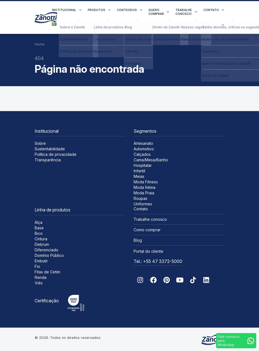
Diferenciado (46, 249)
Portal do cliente (148, 251)
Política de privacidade (55, 154)
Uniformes (143, 204)
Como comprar (147, 229)
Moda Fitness (146, 181)
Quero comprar (156, 12)
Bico (39, 233)
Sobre (40, 143)
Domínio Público (49, 255)
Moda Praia (144, 193)
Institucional (64, 10)
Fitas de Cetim (47, 272)
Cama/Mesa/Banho (151, 159)
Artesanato (143, 143)
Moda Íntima (144, 187)
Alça (38, 222)
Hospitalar (143, 165)
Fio (37, 266)
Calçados (142, 154)
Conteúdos (127, 10)
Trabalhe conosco (183, 12)
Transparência (48, 159)
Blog (138, 240)
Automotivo (144, 148)
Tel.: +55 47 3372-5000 (158, 261)
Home (40, 44)
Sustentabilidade (50, 148)
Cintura (41, 238)
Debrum (42, 244)
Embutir (41, 261)
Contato (211, 10)
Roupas (140, 198)
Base (39, 227)
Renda (40, 277)
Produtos (96, 10)
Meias (139, 176)
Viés (39, 283)
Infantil (139, 170)
